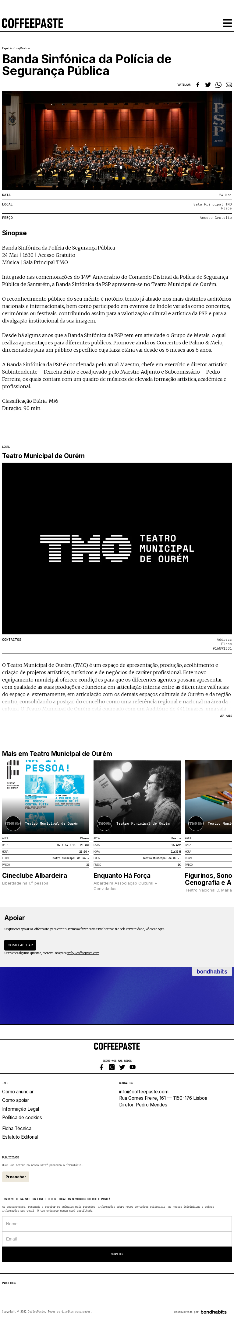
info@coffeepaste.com (83, 953)
